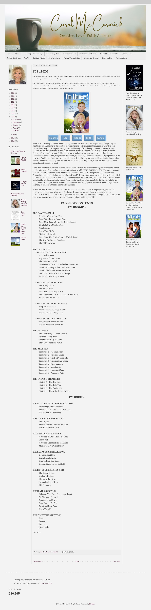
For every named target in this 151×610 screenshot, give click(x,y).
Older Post (116, 561)
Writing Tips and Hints (72, 58)
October (16, 125)
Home (9, 54)
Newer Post (37, 561)
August (15, 128)
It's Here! (16, 130)
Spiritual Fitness (39, 58)
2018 (13, 108)
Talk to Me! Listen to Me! (109, 54)
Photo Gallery (107, 58)
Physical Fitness (54, 58)
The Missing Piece (53, 54)
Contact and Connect (91, 58)
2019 (13, 105)
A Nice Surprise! (24, 170)
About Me (18, 54)
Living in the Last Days (34, 54)
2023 (13, 93)
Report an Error (121, 58)
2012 (13, 141)
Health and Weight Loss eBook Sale (23, 228)
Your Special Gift (69, 54)
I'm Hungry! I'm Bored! (87, 54)
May (14, 134)
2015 (13, 114)
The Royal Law (23, 214)
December (16, 119)
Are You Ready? (23, 238)
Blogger (91, 604)
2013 (13, 138)
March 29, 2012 (47, 583)
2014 (13, 117)
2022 (13, 96)
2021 (13, 99)
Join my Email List (14, 58)
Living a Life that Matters (23, 159)
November (16, 122)
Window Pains (127, 54)
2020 (13, 102)
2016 (13, 111)
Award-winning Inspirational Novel (24, 202)
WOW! (26, 58)
